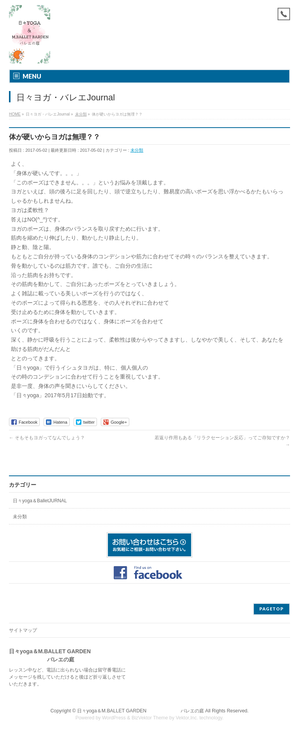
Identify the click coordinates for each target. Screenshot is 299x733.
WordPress (114, 718)
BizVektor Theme (150, 718)
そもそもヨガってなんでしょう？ (47, 437)
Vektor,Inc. (187, 718)
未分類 (136, 150)
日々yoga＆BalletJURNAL (40, 500)
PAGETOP (271, 608)
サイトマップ (23, 630)
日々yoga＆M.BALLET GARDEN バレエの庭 (140, 711)
